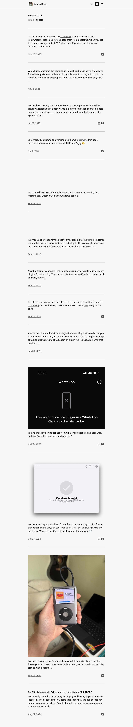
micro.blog (81, 74)
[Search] (92, 4)
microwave (82, 140)
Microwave (66, 36)
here (86, 305)
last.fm (72, 527)
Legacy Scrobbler (50, 524)
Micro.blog (91, 240)
